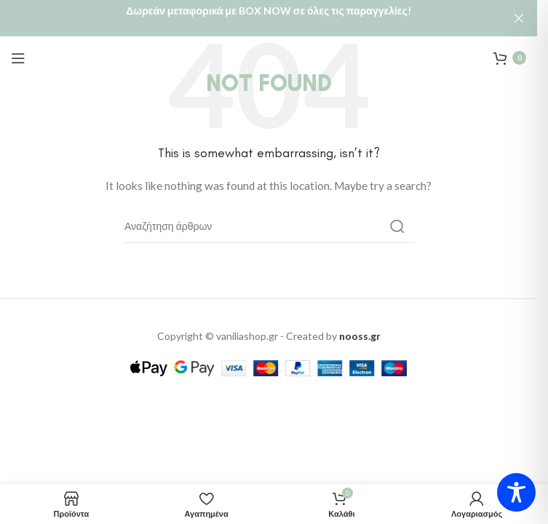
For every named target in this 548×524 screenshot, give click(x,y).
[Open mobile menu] (18, 56)
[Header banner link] (268, 18)
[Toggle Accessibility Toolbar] (516, 492)
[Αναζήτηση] (268, 224)
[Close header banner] (519, 18)
